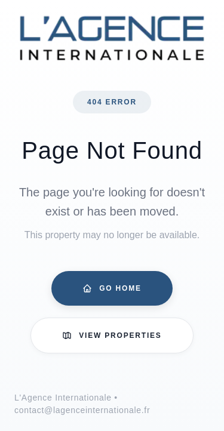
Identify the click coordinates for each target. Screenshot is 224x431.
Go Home (112, 288)
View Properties (111, 335)
